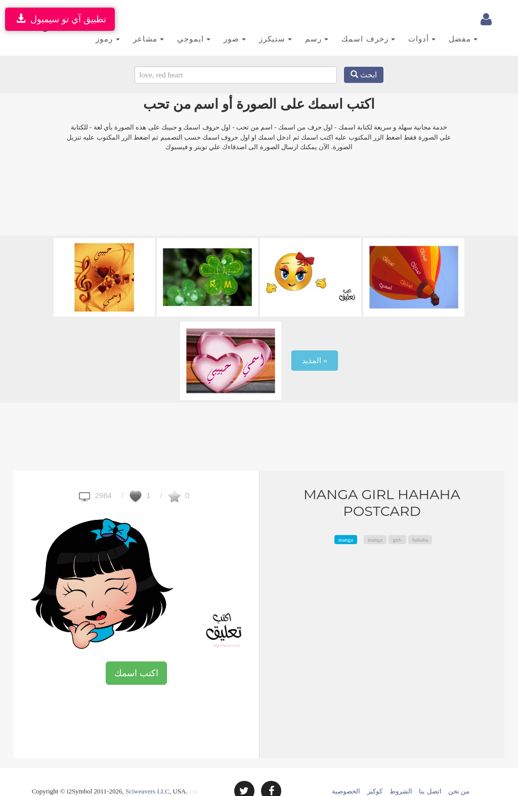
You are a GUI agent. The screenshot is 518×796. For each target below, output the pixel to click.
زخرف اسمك (355, 19)
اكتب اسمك (136, 655)
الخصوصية (346, 773)
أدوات (409, 19)
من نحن (458, 773)
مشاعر (135, 19)
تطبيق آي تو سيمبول (60, 19)
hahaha (420, 522)
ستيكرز (263, 19)
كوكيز (374, 773)
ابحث (364, 57)
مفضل (451, 19)
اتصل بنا (430, 773)
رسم (304, 19)
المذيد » (314, 343)
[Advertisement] (259, 182)
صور (222, 19)
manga (345, 522)
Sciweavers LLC (147, 773)
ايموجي (181, 19)
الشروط (401, 773)
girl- (397, 522)
